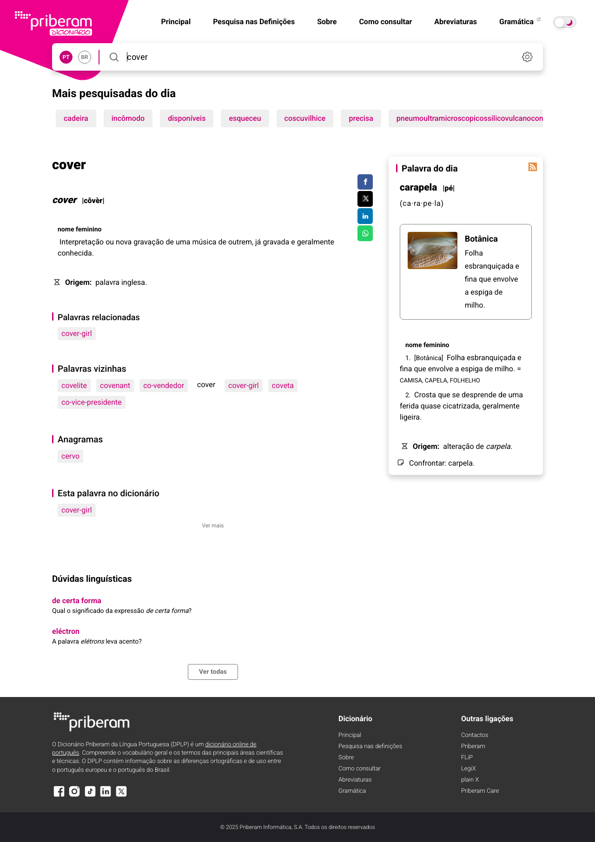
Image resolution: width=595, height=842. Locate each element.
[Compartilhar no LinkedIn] (365, 216)
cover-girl (76, 333)
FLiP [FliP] (467, 757)
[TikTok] (90, 795)
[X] (121, 795)
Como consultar (385, 21)
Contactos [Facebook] (475, 735)
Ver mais (213, 525)
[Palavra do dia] (532, 166)
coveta (283, 385)
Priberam (473, 746)
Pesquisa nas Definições (254, 21)
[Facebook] (59, 795)
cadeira (76, 118)
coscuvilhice (305, 118)
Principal (349, 735)
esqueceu (245, 118)
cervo (70, 456)
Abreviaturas (455, 21)
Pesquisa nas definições (370, 746)
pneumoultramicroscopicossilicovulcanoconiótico (479, 118)
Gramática (520, 21)
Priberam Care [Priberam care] (480, 791)
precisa (361, 118)
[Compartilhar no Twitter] (365, 199)
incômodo (128, 118)
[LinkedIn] (105, 795)
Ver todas (213, 672)
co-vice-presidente (91, 402)
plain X (470, 779)
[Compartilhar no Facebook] (365, 182)
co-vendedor (163, 385)
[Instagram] (74, 795)
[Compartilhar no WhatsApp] (365, 233)
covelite (74, 385)
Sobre (327, 21)
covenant (115, 385)
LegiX (468, 768)
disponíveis (186, 118)
